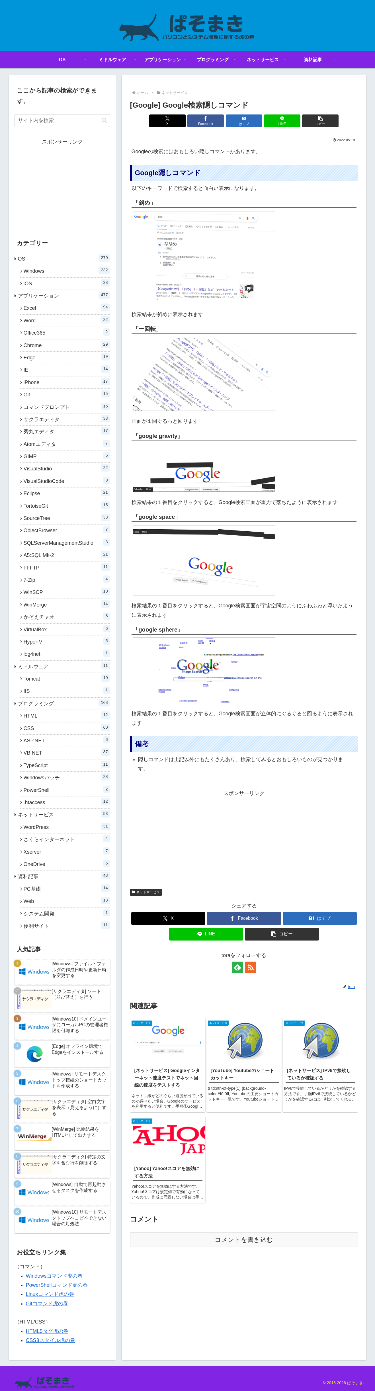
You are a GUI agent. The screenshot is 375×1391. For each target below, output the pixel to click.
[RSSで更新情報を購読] (250, 967)
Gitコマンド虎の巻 (47, 1303)
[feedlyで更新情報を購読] (237, 967)
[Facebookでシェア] (205, 120)
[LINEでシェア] (282, 120)
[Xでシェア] (167, 120)
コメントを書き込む (244, 1239)
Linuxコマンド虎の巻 (50, 1294)
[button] (320, 120)
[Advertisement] (244, 838)
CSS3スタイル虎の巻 (50, 1340)
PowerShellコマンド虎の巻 (57, 1285)
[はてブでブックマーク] (244, 120)
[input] (62, 120)
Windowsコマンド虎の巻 (54, 1276)
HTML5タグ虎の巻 (47, 1331)
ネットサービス (146, 892)
